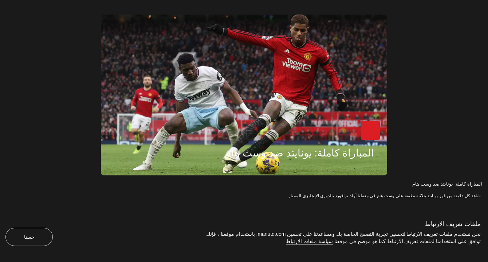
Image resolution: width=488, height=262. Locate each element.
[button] (373, 133)
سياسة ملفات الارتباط (309, 241)
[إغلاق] (4, 4)
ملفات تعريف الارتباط (453, 224)
